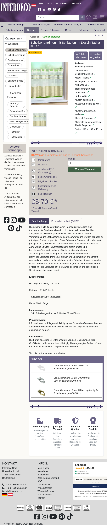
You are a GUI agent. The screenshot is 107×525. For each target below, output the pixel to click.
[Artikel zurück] (95, 35)
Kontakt (41, 498)
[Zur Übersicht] (99, 35)
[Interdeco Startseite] (15, 7)
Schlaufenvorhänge (17, 70)
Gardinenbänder (18, 116)
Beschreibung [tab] (39, 221)
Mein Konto (43, 468)
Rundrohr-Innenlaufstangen (68, 24)
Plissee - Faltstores (50, 30)
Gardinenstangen (16, 24)
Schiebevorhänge (16, 55)
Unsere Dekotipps (15, 148)
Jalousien (84, 30)
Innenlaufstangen (41, 24)
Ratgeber (62, 3)
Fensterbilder (14, 86)
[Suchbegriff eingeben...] (57, 17)
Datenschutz (43, 484)
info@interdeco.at (14, 491)
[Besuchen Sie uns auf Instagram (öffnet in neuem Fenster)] (44, 9)
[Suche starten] (82, 17)
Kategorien (13, 38)
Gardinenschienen (95, 24)
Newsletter (42, 471)
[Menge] (84, 163)
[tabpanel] (66, 290)
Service (77, 3)
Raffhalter (15, 132)
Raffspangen (16, 137)
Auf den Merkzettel (81, 56)
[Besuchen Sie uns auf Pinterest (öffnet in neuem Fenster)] (54, 9)
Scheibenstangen (14, 30)
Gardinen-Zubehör (14, 95)
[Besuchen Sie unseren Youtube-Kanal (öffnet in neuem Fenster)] (49, 9)
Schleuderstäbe (17, 111)
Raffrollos (12, 75)
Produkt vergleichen (95, 56)
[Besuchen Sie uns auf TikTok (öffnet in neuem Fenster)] (59, 9)
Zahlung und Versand (48, 478)
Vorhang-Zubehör (14, 104)
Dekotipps (45, 3)
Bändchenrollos (15, 81)
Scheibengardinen (17, 50)
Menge (71, 159)
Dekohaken (15, 127)
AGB (39, 481)
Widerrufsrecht (44, 488)
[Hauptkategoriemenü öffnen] (2, 27)
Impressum (42, 474)
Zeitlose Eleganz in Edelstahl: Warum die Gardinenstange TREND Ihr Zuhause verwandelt (14, 162)
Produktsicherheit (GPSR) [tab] (65, 221)
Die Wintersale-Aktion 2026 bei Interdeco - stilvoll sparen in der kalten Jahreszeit (14, 200)
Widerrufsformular (46, 491)
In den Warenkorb (84, 169)
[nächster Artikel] (102, 35)
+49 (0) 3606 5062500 (16, 484)
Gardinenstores (15, 60)
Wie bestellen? (44, 494)
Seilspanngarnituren (20, 121)
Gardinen (31, 30)
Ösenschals (13, 65)
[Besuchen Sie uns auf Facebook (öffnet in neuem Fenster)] (39, 9)
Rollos (68, 30)
